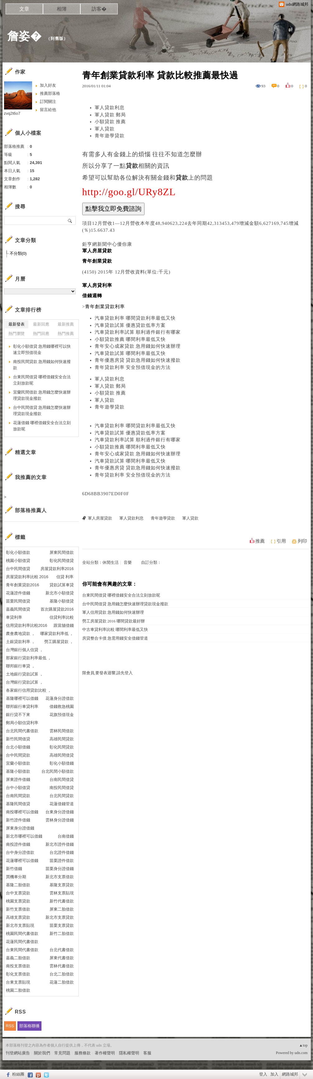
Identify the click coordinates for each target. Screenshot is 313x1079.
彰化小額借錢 (62, 763)
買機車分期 (16, 876)
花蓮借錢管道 (62, 803)
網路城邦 (290, 1074)
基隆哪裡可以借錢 (22, 698)
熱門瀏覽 (16, 333)
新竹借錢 (14, 868)
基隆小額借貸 (62, 601)
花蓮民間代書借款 (22, 941)
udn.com (301, 1053)
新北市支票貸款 (59, 917)
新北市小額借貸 (59, 593)
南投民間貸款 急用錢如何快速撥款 (42, 364)
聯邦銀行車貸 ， (21, 666)
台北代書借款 (62, 949)
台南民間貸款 (18, 795)
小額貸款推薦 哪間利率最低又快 (130, 339)
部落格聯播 (29, 1025)
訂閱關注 (48, 101)
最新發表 (16, 324)
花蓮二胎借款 (62, 982)
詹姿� (24, 36)
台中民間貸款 (18, 755)
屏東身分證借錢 (20, 828)
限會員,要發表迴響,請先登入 (107, 672)
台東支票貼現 (18, 982)
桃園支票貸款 (18, 901)
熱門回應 (41, 333)
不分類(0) (18, 253)
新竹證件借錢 (18, 820)
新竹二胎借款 (62, 933)
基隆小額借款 (18, 771)
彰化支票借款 (18, 974)
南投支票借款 (18, 966)
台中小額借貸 (18, 787)
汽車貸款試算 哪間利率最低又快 (130, 353)
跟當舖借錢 (64, 625)
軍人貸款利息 (110, 107)
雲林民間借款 (62, 730)
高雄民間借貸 (62, 755)
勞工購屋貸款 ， (59, 641)
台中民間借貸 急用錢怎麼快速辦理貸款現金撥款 (125, 604)
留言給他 (48, 109)
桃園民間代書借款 (22, 933)
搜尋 (70, 220)
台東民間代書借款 (22, 949)
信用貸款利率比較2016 (26, 625)
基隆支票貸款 (62, 885)
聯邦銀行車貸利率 (22, 706)
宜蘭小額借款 (18, 763)
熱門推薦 (66, 333)
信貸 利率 (65, 576)
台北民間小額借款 (57, 771)
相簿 (62, 9)
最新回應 (41, 324)
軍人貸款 (105, 128)
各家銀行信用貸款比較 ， (29, 690)
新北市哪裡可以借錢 (24, 836)
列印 (302, 541)
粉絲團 (18, 1074)
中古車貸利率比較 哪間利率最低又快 (115, 629)
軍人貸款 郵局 (110, 114)
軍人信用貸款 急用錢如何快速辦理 (113, 612)
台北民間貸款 (62, 795)
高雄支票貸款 (18, 917)
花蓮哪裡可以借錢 (22, 860)
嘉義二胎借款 (18, 958)
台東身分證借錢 (59, 812)
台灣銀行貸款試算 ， (25, 682)
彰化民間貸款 (62, 747)
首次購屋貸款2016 (57, 609)
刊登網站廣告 (18, 1053)
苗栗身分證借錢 (59, 868)
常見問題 (62, 1053)
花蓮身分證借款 (59, 698)
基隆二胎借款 (18, 885)
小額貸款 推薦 (110, 121)
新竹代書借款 (62, 901)
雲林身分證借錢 (59, 820)
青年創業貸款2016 (22, 585)
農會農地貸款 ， (21, 633)
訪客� (99, 9)
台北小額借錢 (18, 747)
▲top (303, 1045)
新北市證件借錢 (59, 844)
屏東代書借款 (62, 958)
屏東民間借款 (62, 552)
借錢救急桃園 (62, 706)
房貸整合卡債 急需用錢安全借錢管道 (115, 638)
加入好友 (48, 85)
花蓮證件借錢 (18, 593)
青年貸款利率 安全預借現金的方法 (133, 367)
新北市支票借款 (59, 876)
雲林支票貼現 (62, 893)
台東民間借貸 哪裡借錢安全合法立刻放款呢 (121, 595)
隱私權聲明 (129, 1053)
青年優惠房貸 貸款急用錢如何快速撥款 (138, 360)
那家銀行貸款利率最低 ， (29, 658)
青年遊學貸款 (110, 135)
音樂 (128, 562)
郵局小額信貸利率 (22, 722)
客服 (147, 1053)
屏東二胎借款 (62, 909)
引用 (281, 541)
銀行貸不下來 (18, 714)
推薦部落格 (50, 93)
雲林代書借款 (62, 966)
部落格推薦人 (31, 510)
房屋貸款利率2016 (57, 568)
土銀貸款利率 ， (21, 641)
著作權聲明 (105, 1053)
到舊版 (57, 38)
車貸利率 (14, 617)
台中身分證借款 (20, 852)
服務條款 (82, 1053)
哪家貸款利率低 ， (57, 633)
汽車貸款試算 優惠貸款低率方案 (130, 325)
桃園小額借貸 (18, 560)
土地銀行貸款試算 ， (25, 674)
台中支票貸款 (18, 893)
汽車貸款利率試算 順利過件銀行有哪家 (138, 332)
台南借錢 (66, 836)
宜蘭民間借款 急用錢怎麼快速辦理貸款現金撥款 (42, 395)
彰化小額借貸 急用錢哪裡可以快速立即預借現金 (42, 349)
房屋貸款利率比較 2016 (27, 576)
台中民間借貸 (18, 568)
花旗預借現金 (62, 714)
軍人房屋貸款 (100, 518)
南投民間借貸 (62, 787)
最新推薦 (66, 324)
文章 (24, 9)
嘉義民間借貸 (18, 609)
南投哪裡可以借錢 (22, 812)
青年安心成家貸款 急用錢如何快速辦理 (138, 346)
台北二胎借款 (62, 974)
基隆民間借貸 (18, 803)
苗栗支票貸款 (62, 925)
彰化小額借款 (18, 552)
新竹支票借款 (18, 909)
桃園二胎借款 (18, 990)
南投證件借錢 (18, 844)
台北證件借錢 (62, 852)
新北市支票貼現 (20, 925)
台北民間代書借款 (22, 730)
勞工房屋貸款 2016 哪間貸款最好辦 (113, 621)
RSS (10, 1025)
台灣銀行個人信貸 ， (25, 649)
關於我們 (42, 1053)
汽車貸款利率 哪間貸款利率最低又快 (135, 318)
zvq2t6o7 (12, 113)
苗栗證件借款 (62, 860)
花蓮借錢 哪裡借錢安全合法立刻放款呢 (42, 425)
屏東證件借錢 (18, 779)
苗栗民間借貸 (18, 601)
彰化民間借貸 (62, 560)
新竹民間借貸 (18, 739)
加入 (274, 1074)
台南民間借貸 (62, 779)
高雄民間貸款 (62, 739)
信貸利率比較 (62, 617)
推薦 (260, 541)
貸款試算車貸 (62, 585)
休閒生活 (110, 562)
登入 (263, 1074)
